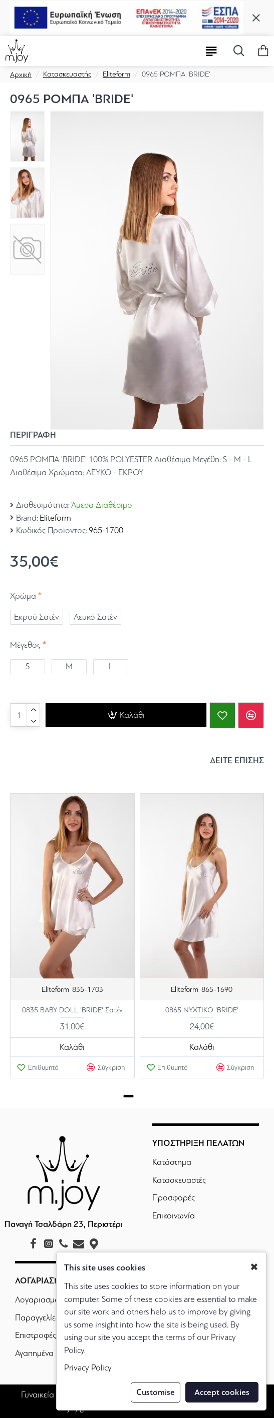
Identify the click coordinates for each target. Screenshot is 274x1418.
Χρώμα (23, 596)
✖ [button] (254, 1267)
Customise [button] (155, 1392)
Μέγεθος (25, 645)
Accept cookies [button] (221, 1392)
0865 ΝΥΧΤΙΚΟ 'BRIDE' (201, 1009)
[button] (128, 1096)
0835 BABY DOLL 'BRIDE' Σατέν (72, 1009)
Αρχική (21, 74)
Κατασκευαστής (67, 74)
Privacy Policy (88, 1367)
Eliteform (116, 74)
